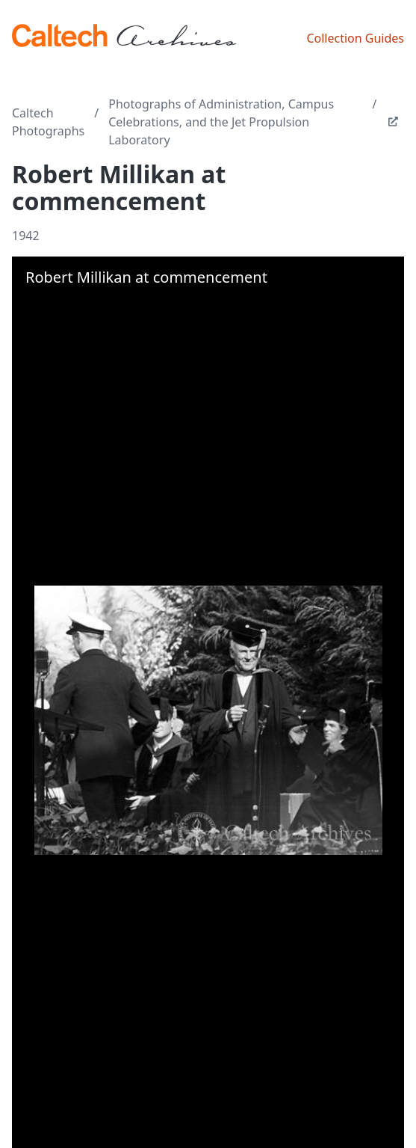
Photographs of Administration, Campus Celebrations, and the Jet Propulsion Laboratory (221, 122)
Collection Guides (355, 38)
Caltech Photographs (48, 122)
